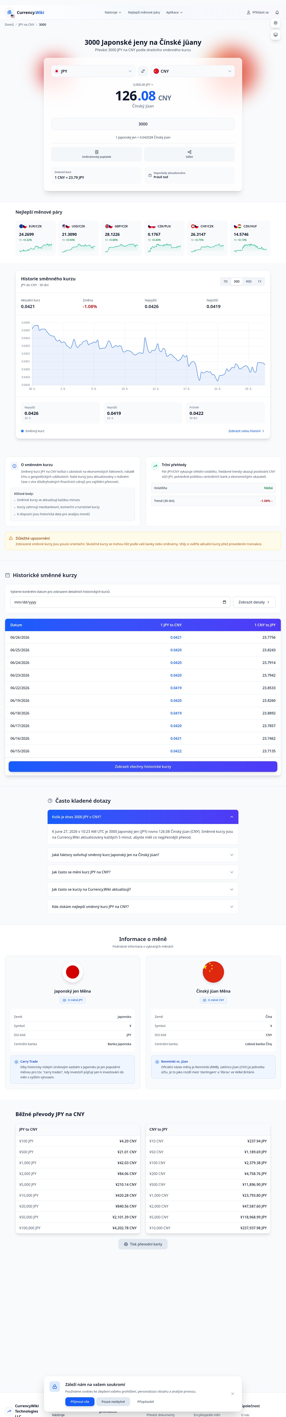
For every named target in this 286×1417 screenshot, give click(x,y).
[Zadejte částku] (143, 124)
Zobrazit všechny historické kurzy (143, 766)
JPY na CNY (26, 24)
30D (237, 281)
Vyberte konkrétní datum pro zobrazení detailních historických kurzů (60, 591)
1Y (259, 281)
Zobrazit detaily (254, 602)
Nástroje (58, 1415)
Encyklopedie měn (207, 1415)
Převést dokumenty (161, 1415)
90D (249, 281)
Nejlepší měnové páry (144, 12)
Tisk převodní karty (143, 1244)
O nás (245, 1415)
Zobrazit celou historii (246, 431)
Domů (9, 24)
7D (226, 281)
